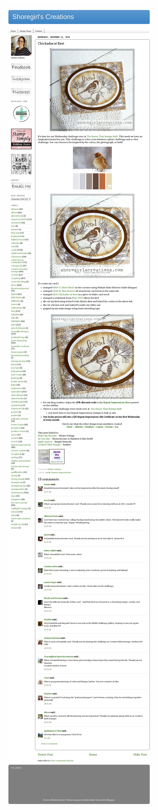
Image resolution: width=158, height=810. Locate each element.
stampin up (16, 482)
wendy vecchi (17, 524)
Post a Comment (49, 744)
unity (13, 515)
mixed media (17, 398)
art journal (16, 223)
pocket (14, 415)
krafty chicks (17, 381)
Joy (116, 427)
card (13, 246)
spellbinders (17, 472)
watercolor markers (20, 518)
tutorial (14, 512)
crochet (15, 275)
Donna (109, 427)
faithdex (15, 314)
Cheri (69, 427)
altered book (17, 216)
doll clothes (16, 297)
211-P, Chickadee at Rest (65, 294)
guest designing (19, 340)
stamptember (18, 489)
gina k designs (18, 328)
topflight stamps (19, 508)
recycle (14, 441)
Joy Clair (15, 368)
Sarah (47, 500)
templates (16, 499)
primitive (15, 428)
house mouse (17, 352)
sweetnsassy (17, 492)
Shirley (79, 427)
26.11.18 (47, 648)
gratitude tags (18, 337)
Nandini (48, 619)
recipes (14, 438)
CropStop (15, 278)
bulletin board (18, 239)
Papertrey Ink (18, 408)
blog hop (15, 233)
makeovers (16, 388)
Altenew (15, 209)
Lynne (47, 535)
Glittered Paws (51, 516)
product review (18, 431)
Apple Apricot (45, 441)
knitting (15, 378)
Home (13, 31)
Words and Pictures (53, 598)
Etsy (13, 311)
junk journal (17, 371)
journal (14, 364)
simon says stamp (20, 466)
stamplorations (18, 486)
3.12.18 (47, 738)
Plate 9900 (77, 298)
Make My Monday (47, 435)
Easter (14, 304)
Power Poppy (17, 424)
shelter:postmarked (20, 461)
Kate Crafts (16, 375)
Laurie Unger (50, 582)
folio (13, 318)
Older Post (140, 754)
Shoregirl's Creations (43, 17)
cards (48, 472)
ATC (13, 226)
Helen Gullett (50, 550)
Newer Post (45, 754)
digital (14, 294)
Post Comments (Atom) (62, 760)
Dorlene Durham (52, 638)
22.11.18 (47, 558)
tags (13, 496)
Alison (47, 712)
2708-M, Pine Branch (64, 291)
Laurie (99, 427)
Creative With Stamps (49, 444)
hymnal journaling (20, 355)
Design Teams (25, 31)
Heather (89, 427)
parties (14, 412)
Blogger (110, 800)
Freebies (38, 31)
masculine (16, 391)
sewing (14, 457)
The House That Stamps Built (106, 409)
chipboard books (19, 253)
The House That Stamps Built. (102, 136)
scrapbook (16, 454)
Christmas (16, 257)
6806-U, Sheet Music (63, 287)
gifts (13, 325)
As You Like (44, 438)
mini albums (17, 395)
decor (14, 285)
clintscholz (89, 800)
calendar (15, 243)
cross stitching (18, 281)
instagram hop (18, 361)
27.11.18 (47, 685)
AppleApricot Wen (52, 731)
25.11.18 (47, 629)
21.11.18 (47, 492)
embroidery (16, 308)
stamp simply (18, 479)
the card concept (19, 503)
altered (14, 212)
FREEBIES (16, 321)
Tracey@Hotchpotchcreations (58, 656)
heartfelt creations (20, 346)
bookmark (16, 236)
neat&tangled (17, 402)
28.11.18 (47, 704)
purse (14, 435)
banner (14, 229)
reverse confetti (18, 450)
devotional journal (20, 288)
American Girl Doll (20, 219)
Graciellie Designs (20, 331)
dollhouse (15, 301)
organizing (16, 405)
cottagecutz (17, 266)
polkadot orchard (19, 419)
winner (14, 528)
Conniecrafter (51, 566)
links (13, 385)
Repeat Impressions (61, 472)
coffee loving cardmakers (17, 261)
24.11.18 (47, 611)
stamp (14, 475)
